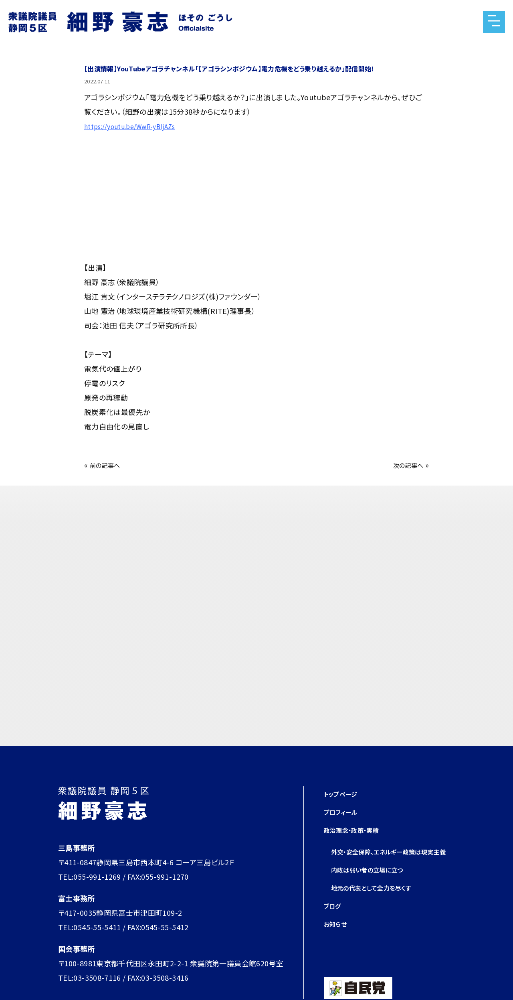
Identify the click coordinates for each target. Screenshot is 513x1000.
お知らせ (337, 938)
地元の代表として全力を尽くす (379, 902)
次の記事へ (405, 465)
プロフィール (344, 811)
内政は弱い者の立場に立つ (374, 884)
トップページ (344, 793)
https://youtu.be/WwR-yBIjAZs (137, 126)
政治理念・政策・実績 (357, 829)
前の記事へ (108, 465)
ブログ (334, 920)
